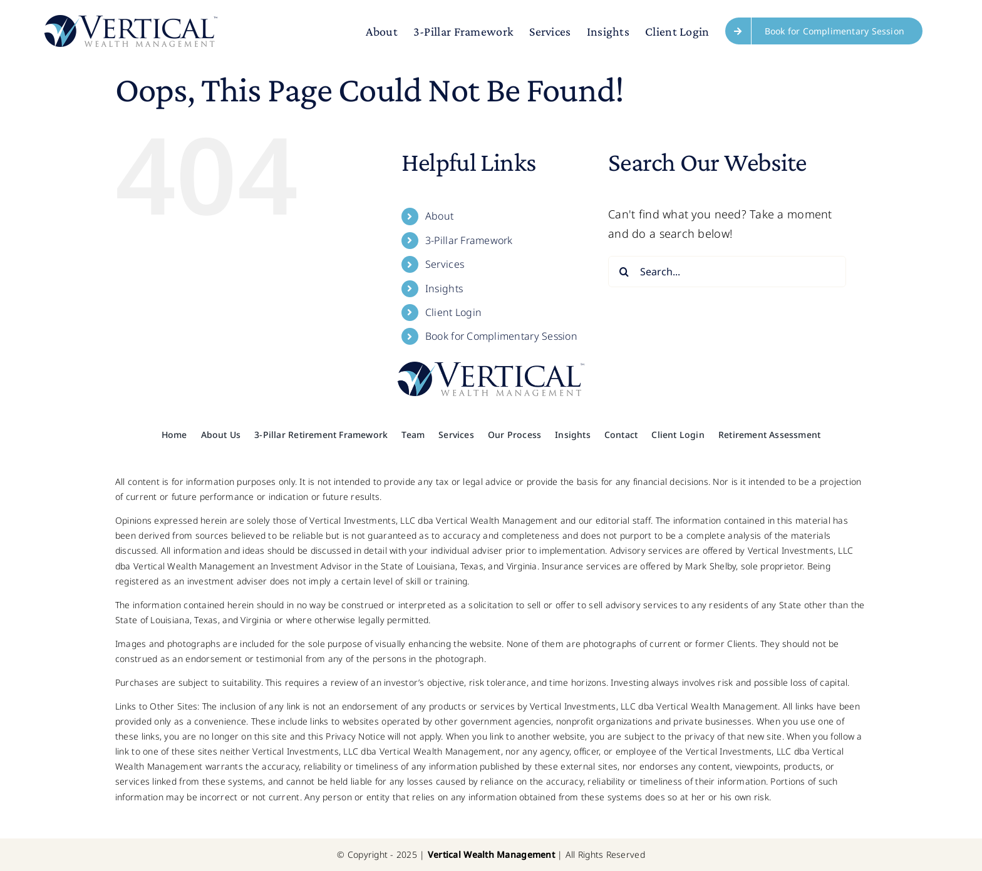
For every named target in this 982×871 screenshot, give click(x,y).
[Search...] (727, 271)
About (439, 216)
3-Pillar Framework (469, 240)
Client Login (453, 312)
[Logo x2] (491, 367)
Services (444, 264)
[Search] (623, 271)
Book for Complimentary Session (501, 336)
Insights (444, 288)
